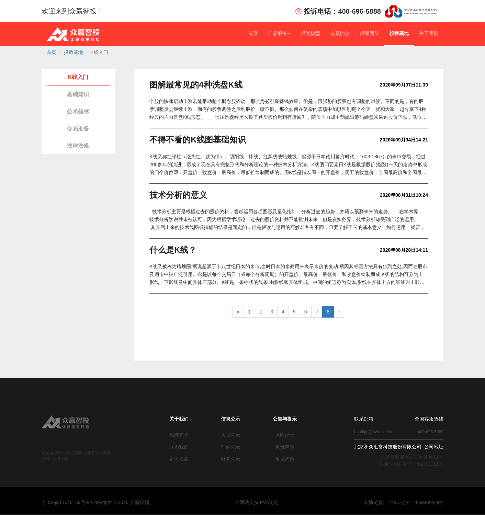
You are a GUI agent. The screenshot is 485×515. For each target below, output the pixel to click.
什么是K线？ (172, 249)
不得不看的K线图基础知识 (197, 139)
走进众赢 (179, 459)
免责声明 (284, 447)
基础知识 (78, 94)
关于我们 (428, 33)
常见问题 (284, 459)
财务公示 (230, 459)
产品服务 (279, 33)
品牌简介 (179, 435)
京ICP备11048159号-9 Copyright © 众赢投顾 (95, 502)
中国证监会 (399, 502)
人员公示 (230, 435)
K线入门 (78, 77)
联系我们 (179, 447)
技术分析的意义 (178, 194)
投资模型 (310, 33)
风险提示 (284, 435)
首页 (253, 33)
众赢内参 (340, 33)
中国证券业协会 (429, 502)
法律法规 (78, 146)
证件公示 (230, 447)
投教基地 (399, 33)
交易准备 (78, 128)
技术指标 (78, 111)
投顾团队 (369, 33)
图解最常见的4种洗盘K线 (195, 84)
